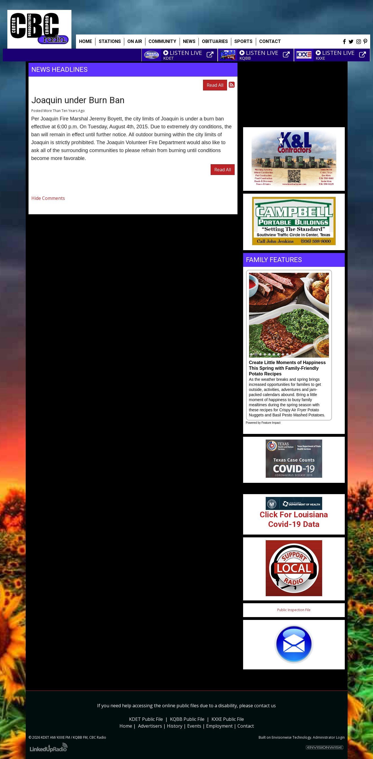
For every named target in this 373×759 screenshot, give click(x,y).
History (174, 726)
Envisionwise (282, 737)
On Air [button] (134, 41)
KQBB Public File (187, 719)
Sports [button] (243, 41)
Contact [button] (270, 41)
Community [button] (162, 41)
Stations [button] (110, 41)
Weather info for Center (294, 124)
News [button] (189, 41)
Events (194, 726)
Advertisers (150, 726)
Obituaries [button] (215, 41)
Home (85, 41)
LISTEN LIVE (182, 53)
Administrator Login (329, 737)
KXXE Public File (227, 719)
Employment (219, 726)
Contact (245, 726)
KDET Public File (146, 719)
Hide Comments (48, 198)
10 (292, 355)
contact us (265, 705)
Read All (215, 85)
